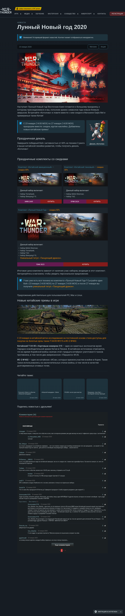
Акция (103, 47)
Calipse (21, 452)
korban (30, 474)
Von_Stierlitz (32, 531)
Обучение (40, 14)
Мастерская (53, 14)
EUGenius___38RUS (25, 459)
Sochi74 (22, 488)
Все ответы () (33, 501)
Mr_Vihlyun (23, 444)
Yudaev (21, 468)
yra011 (21, 481)
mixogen (22, 431)
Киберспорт (86, 14)
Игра (16, 14)
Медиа (27, 14)
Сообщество (69, 14)
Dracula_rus (23, 526)
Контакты (101, 14)
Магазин (93, 47)
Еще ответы (23, 501)
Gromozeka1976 (24, 495)
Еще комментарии (62, 545)
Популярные (27, 426)
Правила (101, 425)
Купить (51, 201)
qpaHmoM (22, 538)
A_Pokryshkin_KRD (34, 437)
